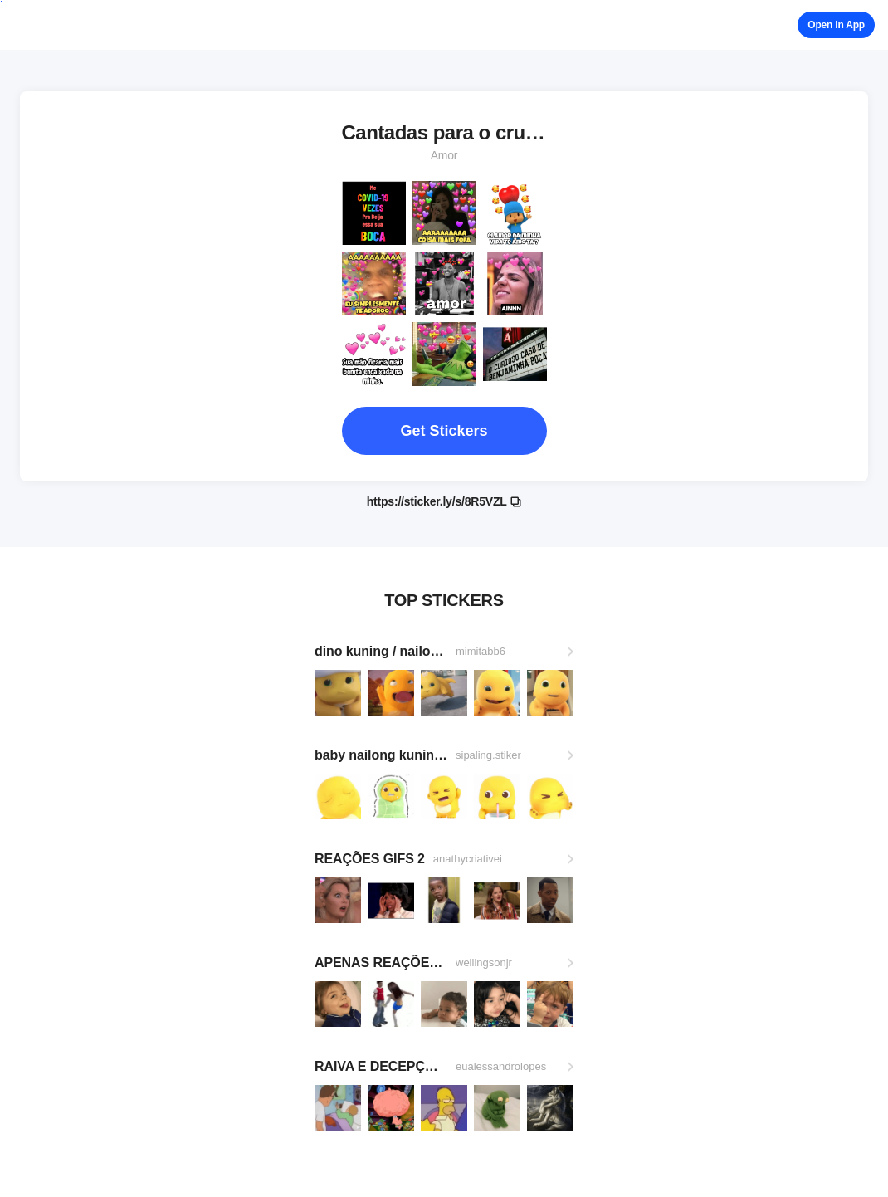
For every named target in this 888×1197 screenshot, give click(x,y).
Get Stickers (443, 431)
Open (836, 25)
